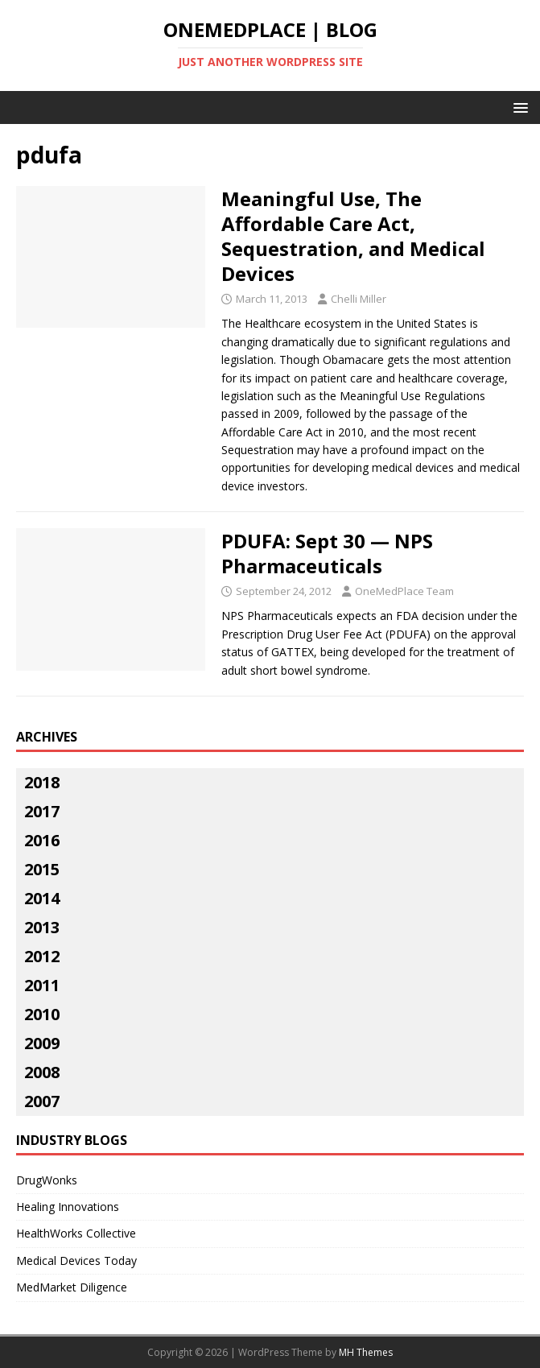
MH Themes (366, 1352)
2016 (42, 840)
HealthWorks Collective (76, 1233)
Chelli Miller (358, 298)
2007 (42, 1101)
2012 (42, 956)
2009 (42, 1043)
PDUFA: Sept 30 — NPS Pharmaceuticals (327, 553)
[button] (518, 106)
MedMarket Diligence (71, 1287)
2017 (42, 811)
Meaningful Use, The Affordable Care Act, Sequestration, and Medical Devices (353, 236)
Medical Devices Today (76, 1260)
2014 (42, 898)
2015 (42, 869)
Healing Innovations (67, 1206)
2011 (42, 985)
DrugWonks (46, 1180)
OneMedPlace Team (404, 591)
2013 (42, 927)
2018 (42, 782)
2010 (42, 1014)
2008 (42, 1072)
